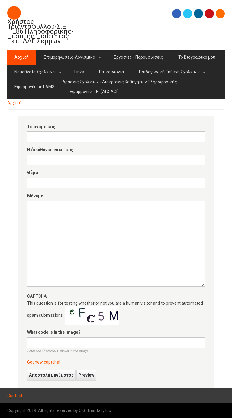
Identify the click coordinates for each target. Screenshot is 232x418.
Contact (14, 395)
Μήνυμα (35, 195)
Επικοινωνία (111, 72)
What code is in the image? (54, 332)
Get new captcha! (43, 362)
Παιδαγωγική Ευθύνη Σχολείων (173, 74)
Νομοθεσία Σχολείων (39, 74)
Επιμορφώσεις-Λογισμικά (73, 60)
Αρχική (21, 57)
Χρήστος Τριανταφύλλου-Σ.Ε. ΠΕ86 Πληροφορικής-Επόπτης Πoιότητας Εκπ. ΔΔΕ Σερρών (40, 31)
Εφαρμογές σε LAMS (34, 86)
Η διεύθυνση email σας (50, 149)
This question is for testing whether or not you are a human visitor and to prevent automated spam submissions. (116, 329)
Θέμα (32, 172)
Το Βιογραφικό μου (196, 57)
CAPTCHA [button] (37, 296)
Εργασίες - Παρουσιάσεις (138, 57)
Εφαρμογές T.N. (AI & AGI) (94, 91)
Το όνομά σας (41, 126)
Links (79, 72)
